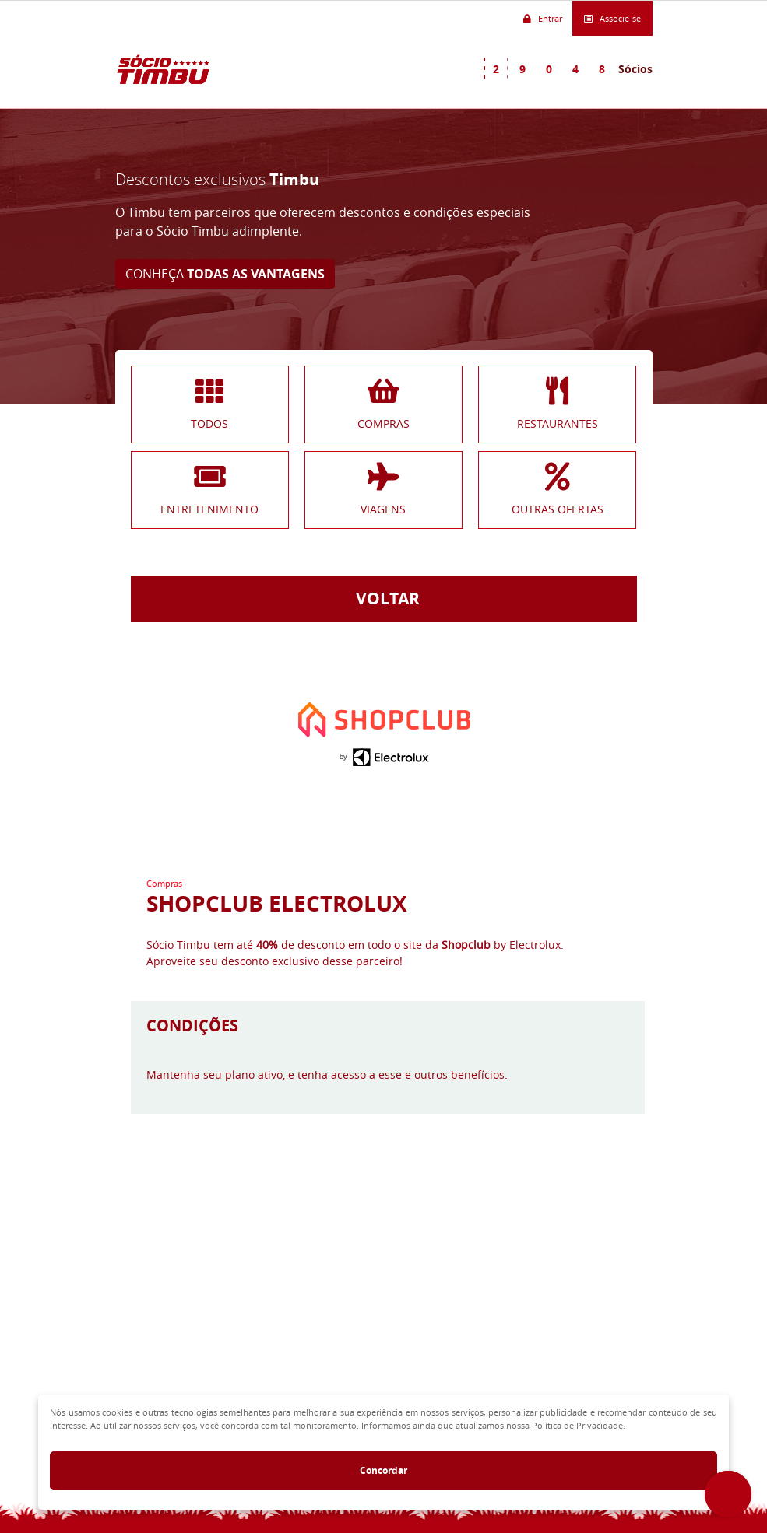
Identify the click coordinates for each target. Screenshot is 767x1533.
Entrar (542, 19)
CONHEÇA (225, 273)
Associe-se (612, 19)
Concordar (383, 1470)
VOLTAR (384, 598)
